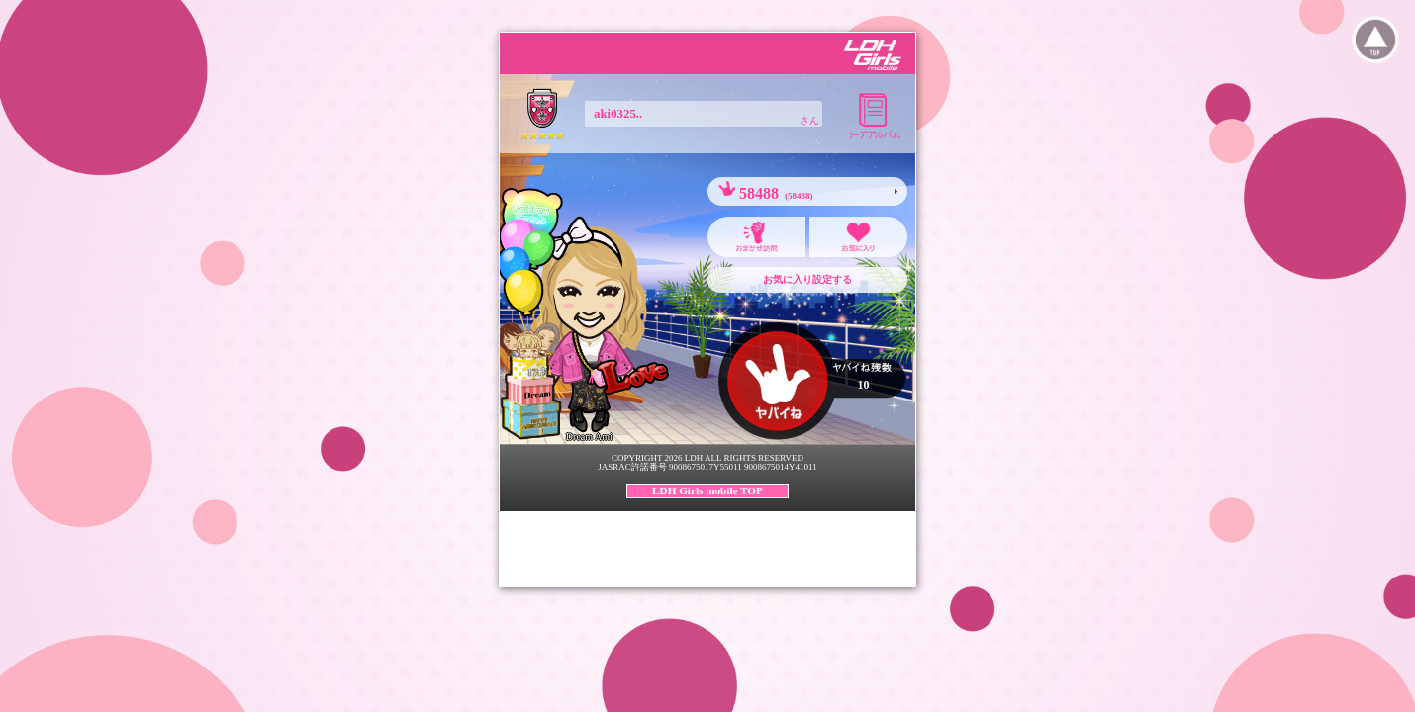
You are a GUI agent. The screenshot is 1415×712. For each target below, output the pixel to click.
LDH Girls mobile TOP (707, 490)
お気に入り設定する (807, 279)
